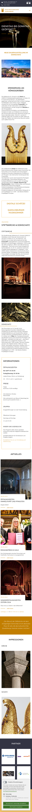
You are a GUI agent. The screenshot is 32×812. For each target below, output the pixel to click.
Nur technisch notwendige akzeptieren (16, 803)
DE (29, 10)
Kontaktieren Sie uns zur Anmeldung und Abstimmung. (14, 440)
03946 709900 (6, 5)
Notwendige (7, 794)
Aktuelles (12, 34)
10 (16, 612)
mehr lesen (10, 508)
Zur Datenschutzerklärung (10, 791)
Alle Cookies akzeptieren (16, 807)
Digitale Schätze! (16, 203)
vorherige (3, 612)
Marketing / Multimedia (10, 796)
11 (18, 612)
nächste (21, 612)
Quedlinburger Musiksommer (16, 211)
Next (27, 668)
